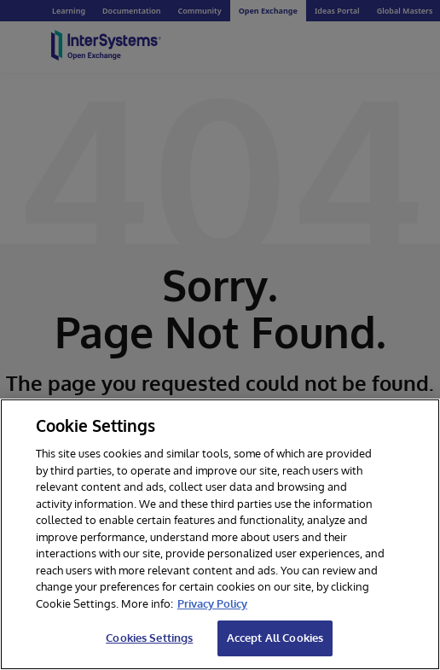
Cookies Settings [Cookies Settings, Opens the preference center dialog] (149, 637)
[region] (220, 534)
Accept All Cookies (275, 637)
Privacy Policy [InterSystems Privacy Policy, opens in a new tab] (212, 603)
